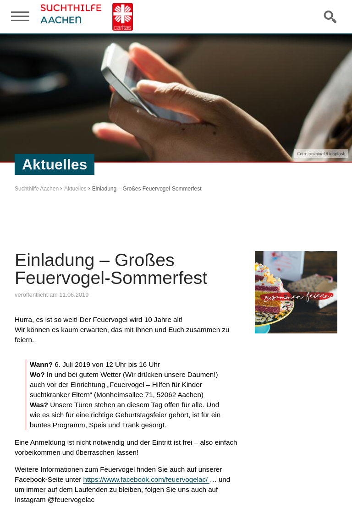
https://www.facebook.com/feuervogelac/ (146, 479)
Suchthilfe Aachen (37, 188)
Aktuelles (75, 188)
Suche (331, 16)
